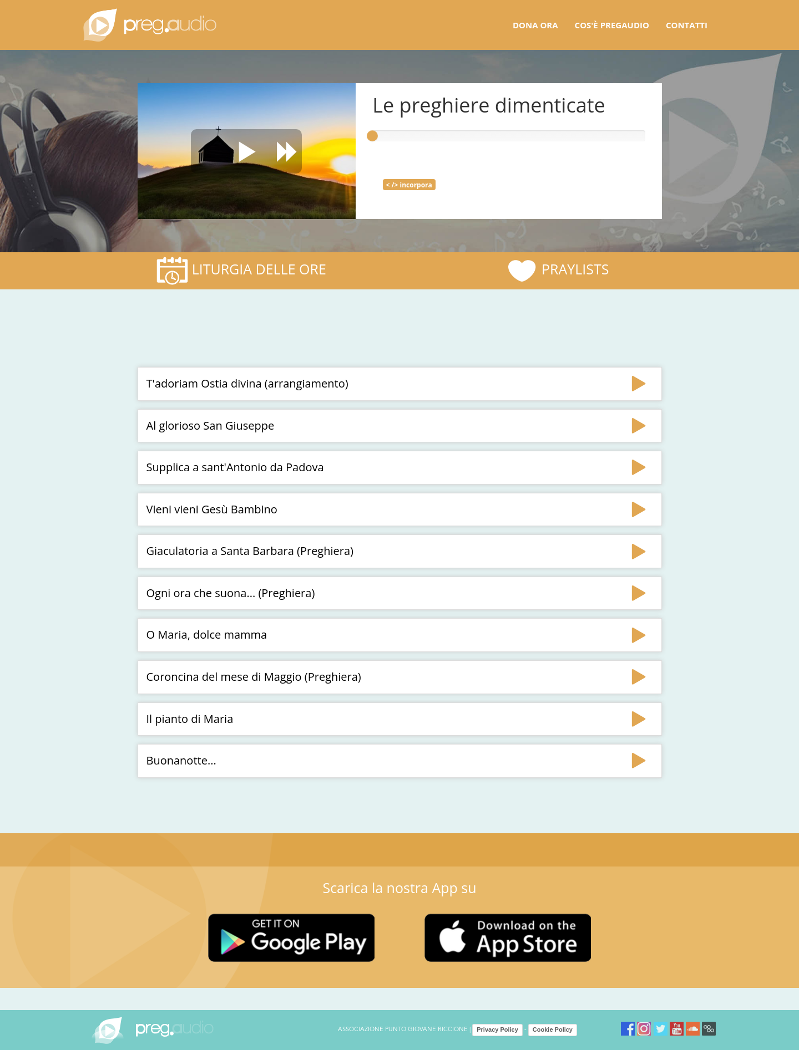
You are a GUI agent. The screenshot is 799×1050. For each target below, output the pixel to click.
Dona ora (535, 24)
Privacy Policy (497, 1029)
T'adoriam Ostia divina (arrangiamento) (247, 383)
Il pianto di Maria (190, 718)
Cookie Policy (553, 1029)
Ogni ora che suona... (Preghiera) (230, 592)
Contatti (686, 24)
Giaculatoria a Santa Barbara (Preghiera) (249, 550)
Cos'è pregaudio (612, 24)
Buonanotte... (181, 760)
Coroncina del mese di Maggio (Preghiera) (253, 676)
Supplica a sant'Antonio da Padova (235, 467)
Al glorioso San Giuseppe (210, 425)
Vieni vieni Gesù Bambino (211, 509)
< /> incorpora (409, 185)
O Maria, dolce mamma (206, 634)
